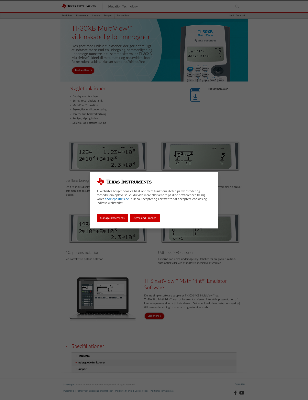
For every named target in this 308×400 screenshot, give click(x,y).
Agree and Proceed (145, 218)
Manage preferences (112, 218)
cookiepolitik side (117, 199)
